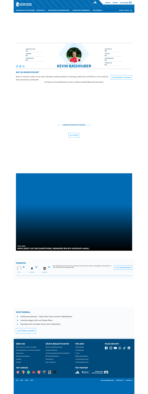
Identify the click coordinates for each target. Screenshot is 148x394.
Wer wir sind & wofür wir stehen (26, 347)
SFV (17, 380)
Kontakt (18, 362)
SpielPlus (107, 3)
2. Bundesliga (79, 350)
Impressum (129, 380)
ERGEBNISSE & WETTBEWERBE (25, 10)
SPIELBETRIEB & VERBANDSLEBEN (59, 10)
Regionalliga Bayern (81, 356)
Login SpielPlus (50, 362)
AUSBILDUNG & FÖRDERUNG (81, 10)
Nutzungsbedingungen (107, 380)
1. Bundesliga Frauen (82, 359)
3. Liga (77, 353)
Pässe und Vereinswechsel (53, 347)
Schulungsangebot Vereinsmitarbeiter (57, 353)
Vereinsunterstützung (23, 356)
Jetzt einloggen (124, 3)
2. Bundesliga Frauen (82, 362)
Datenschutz (119, 380)
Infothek (115, 3)
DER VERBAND (98, 10)
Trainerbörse (49, 359)
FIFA (31, 380)
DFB (21, 380)
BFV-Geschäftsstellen (52, 356)
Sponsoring (19, 353)
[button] (17, 66)
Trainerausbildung (51, 350)
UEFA (26, 380)
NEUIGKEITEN (41, 10)
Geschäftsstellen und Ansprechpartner (28, 350)
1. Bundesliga (79, 347)
